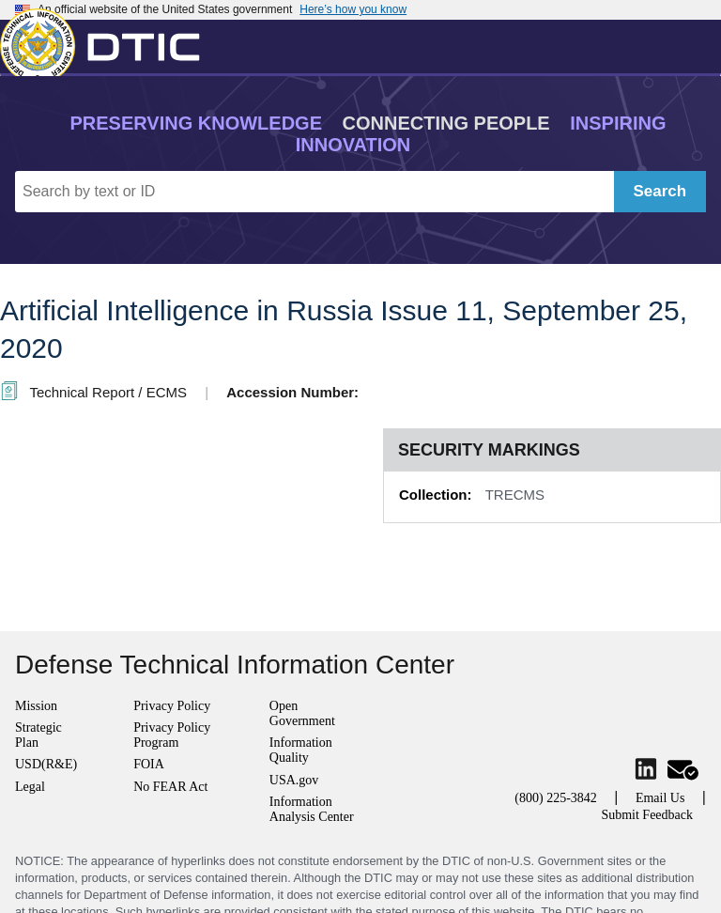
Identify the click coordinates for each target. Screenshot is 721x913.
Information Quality (300, 750)
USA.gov (294, 780)
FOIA (148, 764)
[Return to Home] (108, 42)
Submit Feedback (647, 815)
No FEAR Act (170, 787)
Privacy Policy (171, 706)
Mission (36, 706)
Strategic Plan (38, 735)
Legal (30, 787)
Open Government (302, 713)
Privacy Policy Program (171, 735)
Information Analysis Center (311, 809)
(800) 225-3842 (555, 798)
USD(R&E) (46, 764)
